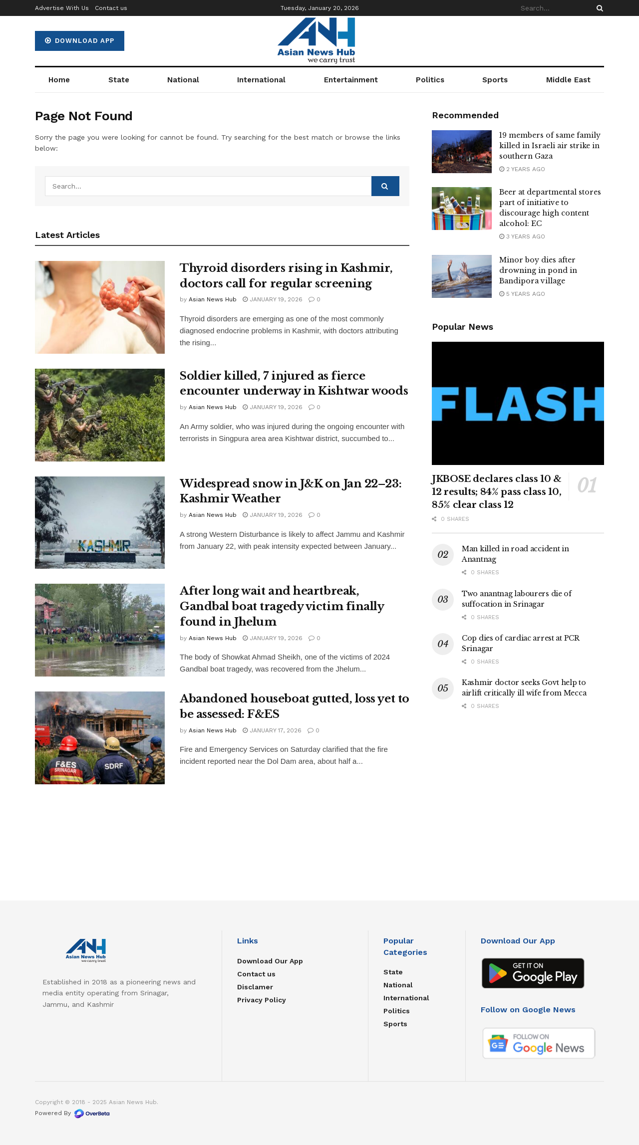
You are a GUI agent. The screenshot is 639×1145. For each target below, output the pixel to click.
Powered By (72, 1113)
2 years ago (522, 169)
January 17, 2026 (272, 730)
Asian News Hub (213, 299)
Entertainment (351, 79)
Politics (430, 79)
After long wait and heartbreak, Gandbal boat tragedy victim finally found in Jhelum (282, 606)
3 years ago (522, 236)
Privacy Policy (261, 1000)
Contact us (111, 7)
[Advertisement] (518, 794)
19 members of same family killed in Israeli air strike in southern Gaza (550, 146)
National (183, 79)
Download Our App (270, 961)
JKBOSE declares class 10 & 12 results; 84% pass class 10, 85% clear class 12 (497, 491)
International (261, 79)
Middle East (568, 79)
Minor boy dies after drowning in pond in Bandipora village (538, 270)
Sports (495, 79)
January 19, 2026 (273, 299)
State (118, 79)
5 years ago (522, 293)
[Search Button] (598, 8)
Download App (79, 40)
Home (59, 79)
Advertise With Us (62, 7)
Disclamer (255, 987)
